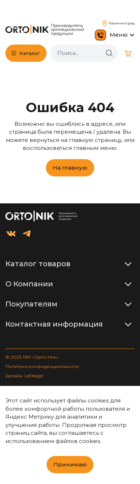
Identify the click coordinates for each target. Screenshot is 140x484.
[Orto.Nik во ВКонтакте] (11, 233)
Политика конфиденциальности (42, 366)
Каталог (29, 53)
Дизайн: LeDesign (24, 375)
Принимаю (70, 464)
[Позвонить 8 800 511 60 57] (100, 35)
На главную (70, 167)
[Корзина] (128, 53)
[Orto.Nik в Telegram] (26, 233)
